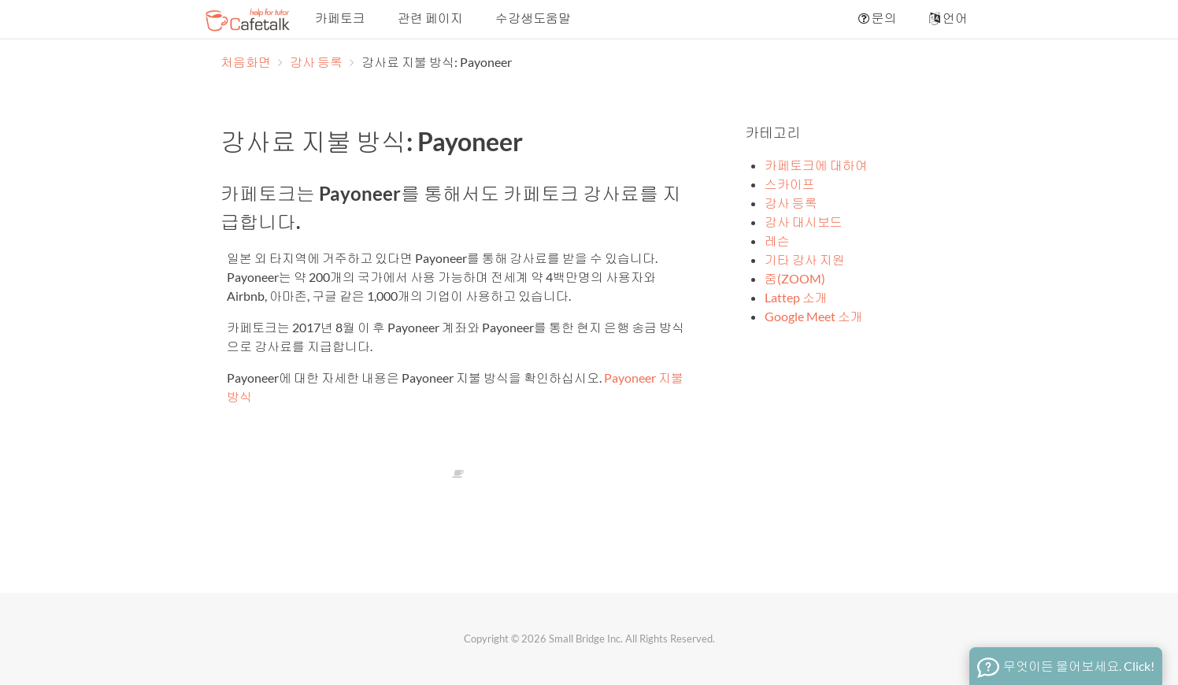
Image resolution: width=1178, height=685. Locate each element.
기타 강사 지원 (805, 259)
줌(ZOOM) (795, 278)
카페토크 (339, 17)
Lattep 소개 (796, 297)
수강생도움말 (532, 17)
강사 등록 (317, 61)
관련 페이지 (429, 17)
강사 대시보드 (804, 221)
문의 (876, 17)
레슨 (777, 240)
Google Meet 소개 (814, 316)
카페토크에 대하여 (816, 164)
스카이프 (790, 183)
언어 (947, 17)
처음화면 (245, 61)
